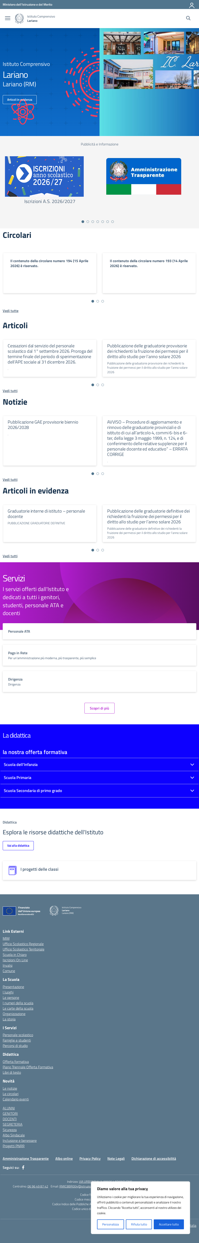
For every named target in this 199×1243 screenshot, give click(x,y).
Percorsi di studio (15, 1045)
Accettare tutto (169, 1224)
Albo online (64, 1158)
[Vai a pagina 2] (87, 221)
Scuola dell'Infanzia (21, 764)
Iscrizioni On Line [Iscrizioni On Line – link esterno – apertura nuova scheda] (15, 960)
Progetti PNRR (14, 1146)
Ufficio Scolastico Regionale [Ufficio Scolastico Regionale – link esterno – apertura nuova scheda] (23, 943)
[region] (140, 1207)
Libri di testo (12, 1072)
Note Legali (116, 1158)
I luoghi (8, 992)
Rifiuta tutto (139, 1224)
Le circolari (10, 1093)
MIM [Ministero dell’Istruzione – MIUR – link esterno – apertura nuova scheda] (6, 938)
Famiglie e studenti (17, 1040)
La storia (9, 1019)
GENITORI (10, 1113)
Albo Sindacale (14, 1135)
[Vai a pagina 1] (82, 221)
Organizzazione (14, 1013)
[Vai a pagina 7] (112, 221)
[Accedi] (192, 4)
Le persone (11, 997)
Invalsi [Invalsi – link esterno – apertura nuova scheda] (7, 965)
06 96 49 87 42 (37, 1186)
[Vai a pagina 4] (97, 221)
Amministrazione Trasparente (26, 1158)
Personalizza (110, 1224)
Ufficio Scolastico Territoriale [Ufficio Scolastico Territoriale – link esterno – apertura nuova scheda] (23, 949)
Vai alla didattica (18, 845)
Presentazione (13, 986)
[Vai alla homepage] (19, 18)
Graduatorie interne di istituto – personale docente (46, 513)
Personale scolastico (18, 1035)
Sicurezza (10, 1129)
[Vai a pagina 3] (92, 221)
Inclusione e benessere (20, 1140)
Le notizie (10, 1088)
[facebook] (23, 1167)
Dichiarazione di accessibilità (153, 1158)
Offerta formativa (16, 1061)
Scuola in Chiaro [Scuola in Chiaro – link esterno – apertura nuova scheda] (15, 954)
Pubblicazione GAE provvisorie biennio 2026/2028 (43, 424)
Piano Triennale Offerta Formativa (28, 1067)
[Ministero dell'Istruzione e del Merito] (27, 4)
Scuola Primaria (17, 777)
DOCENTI (10, 1119)
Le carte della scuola (18, 1008)
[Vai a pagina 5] (102, 221)
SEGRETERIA (13, 1124)
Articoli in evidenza (19, 99)
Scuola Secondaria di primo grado (33, 791)
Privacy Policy (90, 1158)
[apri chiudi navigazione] (7, 18)
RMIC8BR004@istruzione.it (77, 1186)
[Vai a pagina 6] (107, 221)
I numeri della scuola (18, 1003)
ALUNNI (9, 1108)
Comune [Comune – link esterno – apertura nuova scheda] (9, 970)
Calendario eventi (16, 1099)
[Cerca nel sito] (188, 19)
